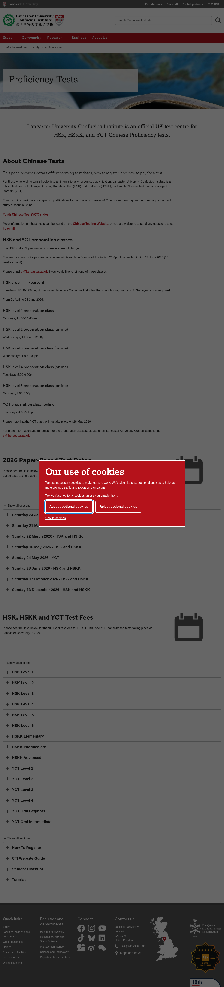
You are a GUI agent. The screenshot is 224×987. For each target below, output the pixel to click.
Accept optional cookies (68, 507)
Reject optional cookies (118, 507)
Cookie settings (55, 518)
